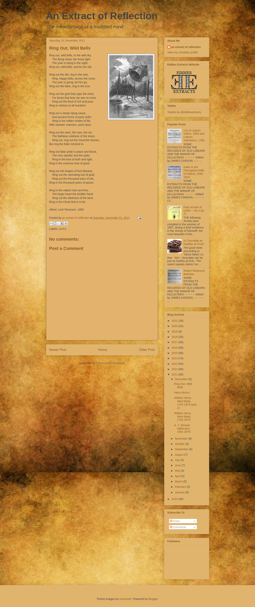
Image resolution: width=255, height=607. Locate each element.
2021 (175, 320)
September (182, 449)
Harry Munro (181, 392)
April (178, 476)
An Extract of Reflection (102, 15)
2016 (175, 347)
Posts (175, 521)
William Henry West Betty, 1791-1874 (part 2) (185, 402)
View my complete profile (182, 52)
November (181, 438)
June (178, 465)
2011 (175, 374)
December (181, 379)
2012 (175, 369)
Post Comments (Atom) (110, 363)
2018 (175, 336)
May (178, 470)
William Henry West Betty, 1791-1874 (182, 416)
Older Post (147, 350)
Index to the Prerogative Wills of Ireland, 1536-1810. (194, 171)
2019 (175, 331)
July (178, 460)
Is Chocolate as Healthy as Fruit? (194, 242)
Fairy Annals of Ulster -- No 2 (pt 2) (194, 210)
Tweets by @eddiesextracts (184, 112)
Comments (178, 527)
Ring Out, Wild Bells (183, 385)
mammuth (125, 599)
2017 (175, 342)
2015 (175, 353)
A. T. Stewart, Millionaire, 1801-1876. (182, 428)
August (179, 454)
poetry (63, 228)
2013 (175, 363)
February (181, 486)
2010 (175, 499)
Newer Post (57, 350)
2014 (175, 358)
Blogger (153, 599)
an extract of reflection (186, 47)
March (179, 481)
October (180, 443)
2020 (175, 326)
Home (102, 350)
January (180, 492)
